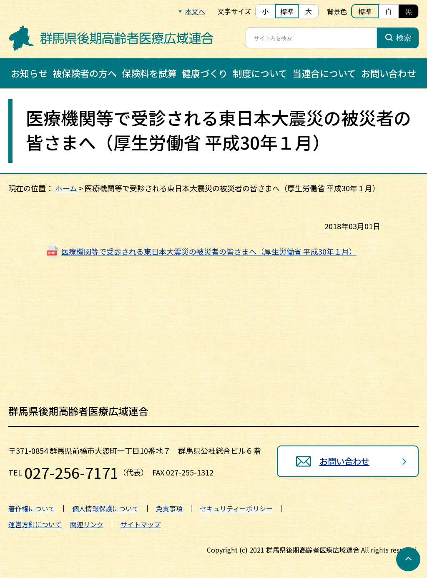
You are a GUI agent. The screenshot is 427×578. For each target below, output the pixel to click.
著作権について (31, 508)
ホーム (66, 188)
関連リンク (86, 524)
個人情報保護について (105, 508)
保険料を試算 (149, 73)
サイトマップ (141, 524)
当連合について (324, 73)
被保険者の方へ (85, 73)
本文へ (195, 11)
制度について (260, 73)
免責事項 (169, 508)
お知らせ (29, 73)
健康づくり (205, 73)
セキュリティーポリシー (236, 508)
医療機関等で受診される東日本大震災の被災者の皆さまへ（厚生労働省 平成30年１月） (209, 251)
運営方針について (35, 524)
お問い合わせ (388, 73)
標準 (287, 11)
